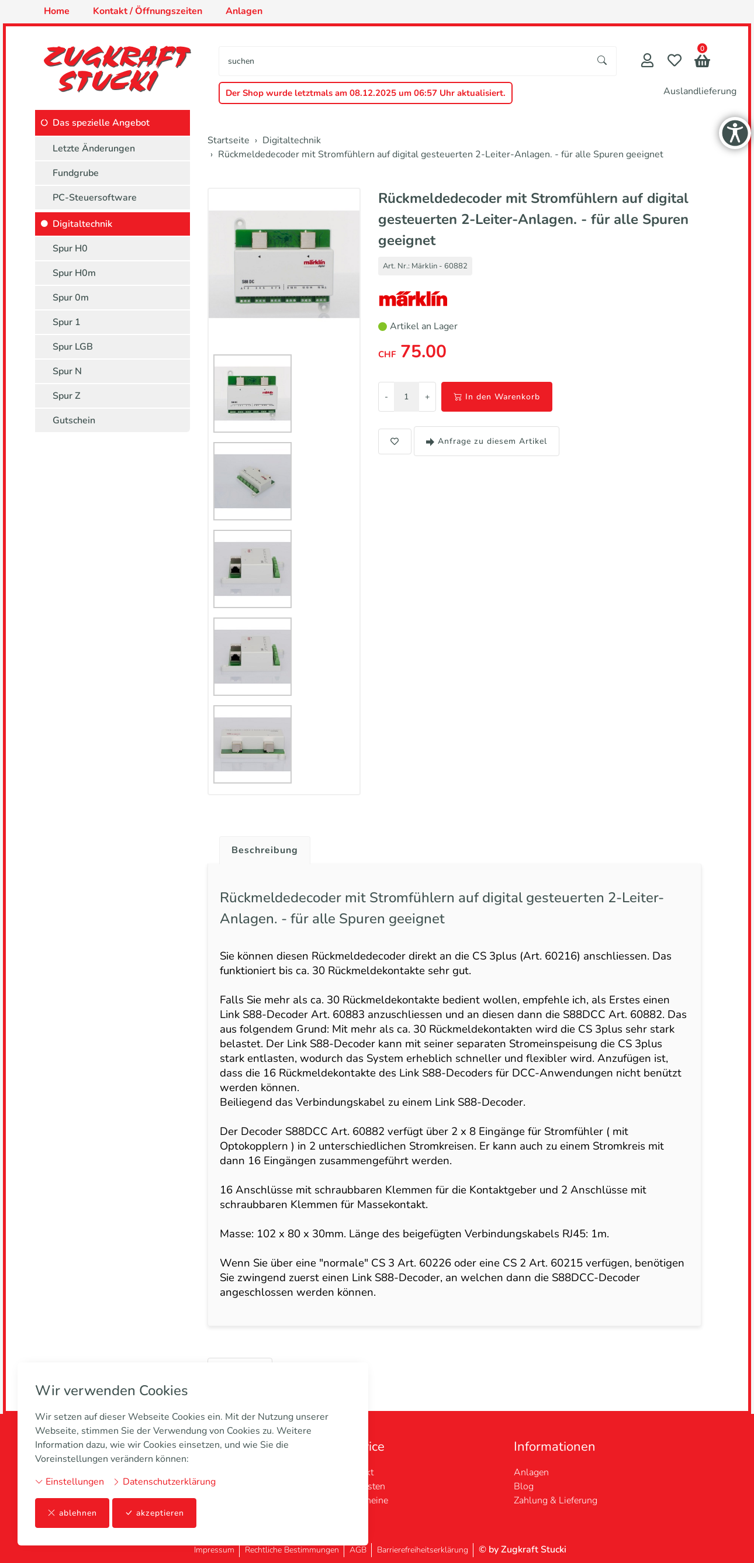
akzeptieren (154, 1513)
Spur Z (67, 395)
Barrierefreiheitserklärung (422, 1549)
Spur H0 (70, 248)
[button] (702, 62)
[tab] (260, 847)
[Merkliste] (674, 61)
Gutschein (74, 420)
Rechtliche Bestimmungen (292, 1549)
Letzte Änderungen (94, 148)
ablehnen (72, 1513)
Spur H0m (74, 273)
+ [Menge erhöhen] (427, 396)
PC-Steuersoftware (95, 197)
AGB (358, 1549)
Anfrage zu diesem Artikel (486, 441)
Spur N (67, 371)
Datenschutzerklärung (164, 1481)
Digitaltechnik (82, 224)
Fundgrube (76, 173)
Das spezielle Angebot (101, 122)
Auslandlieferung (699, 91)
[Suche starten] (603, 61)
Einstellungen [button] (69, 1481)
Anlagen (531, 1472)
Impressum (214, 1549)
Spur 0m (71, 297)
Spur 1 (67, 322)
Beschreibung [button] (264, 850)
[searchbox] (404, 61)
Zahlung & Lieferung (555, 1500)
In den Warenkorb (497, 397)
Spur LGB (73, 346)
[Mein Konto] (647, 61)
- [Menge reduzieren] (386, 396)
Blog (524, 1486)
